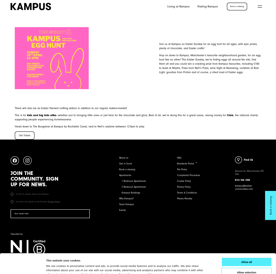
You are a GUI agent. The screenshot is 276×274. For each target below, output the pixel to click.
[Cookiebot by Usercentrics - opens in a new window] (22, 267)
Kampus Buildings (131, 192)
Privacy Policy (54, 201)
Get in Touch (125, 163)
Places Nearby (184, 198)
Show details (185, 267)
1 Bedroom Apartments (134, 181)
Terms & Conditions (187, 192)
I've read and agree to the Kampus (35, 201)
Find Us (248, 159)
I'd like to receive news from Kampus (30, 194)
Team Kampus (126, 204)
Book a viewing (127, 169)
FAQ (179, 157)
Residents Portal (185, 163)
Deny (246, 263)
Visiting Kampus (207, 6)
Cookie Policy (184, 181)
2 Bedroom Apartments (134, 186)
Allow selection (246, 253)
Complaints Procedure (188, 175)
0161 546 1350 (242, 179)
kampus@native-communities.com (244, 187)
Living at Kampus (178, 6)
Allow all (246, 243)
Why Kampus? (126, 198)
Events (122, 210)
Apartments (125, 175)
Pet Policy (182, 169)
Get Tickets (24, 135)
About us (123, 157)
